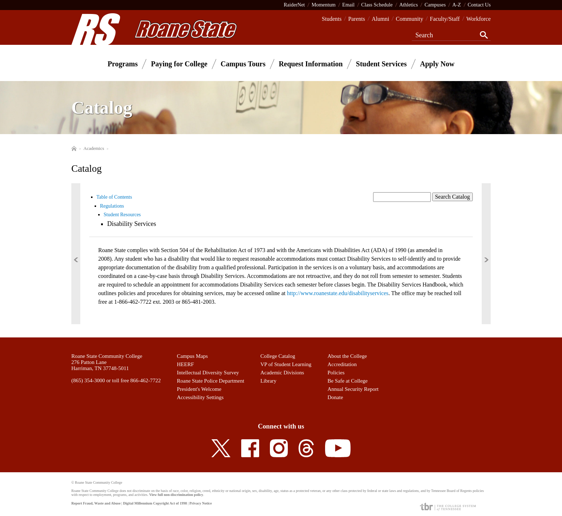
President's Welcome (199, 389)
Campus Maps (192, 356)
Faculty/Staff (444, 19)
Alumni (380, 19)
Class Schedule (377, 5)
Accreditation (342, 364)
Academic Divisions (282, 372)
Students (332, 19)
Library (268, 381)
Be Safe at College (348, 381)
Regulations (112, 206)
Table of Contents (114, 197)
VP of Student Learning (285, 364)
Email (348, 5)
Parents (356, 19)
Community (409, 19)
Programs (123, 64)
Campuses (435, 5)
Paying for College (179, 64)
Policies (336, 372)
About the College (347, 356)
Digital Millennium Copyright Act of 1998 (155, 503)
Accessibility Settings (200, 397)
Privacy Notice (200, 503)
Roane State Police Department (210, 381)
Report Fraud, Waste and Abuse (95, 503)
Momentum (323, 5)
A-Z (456, 5)
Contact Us (479, 5)
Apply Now (437, 64)
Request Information (311, 64)
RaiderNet (294, 5)
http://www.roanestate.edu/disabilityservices (338, 293)
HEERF (185, 364)
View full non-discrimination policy (176, 495)
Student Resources (122, 214)
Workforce (478, 19)
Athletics (408, 5)
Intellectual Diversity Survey (208, 372)
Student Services (381, 64)
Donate (335, 397)
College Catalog (277, 356)
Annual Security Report (353, 389)
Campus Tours (243, 64)
